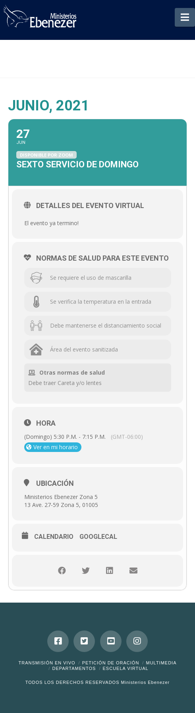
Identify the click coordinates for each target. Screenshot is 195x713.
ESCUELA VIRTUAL (126, 668)
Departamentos (74, 668)
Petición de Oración (110, 662)
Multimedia (161, 662)
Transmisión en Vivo (46, 662)
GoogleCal (98, 536)
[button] (185, 17)
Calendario (53, 536)
